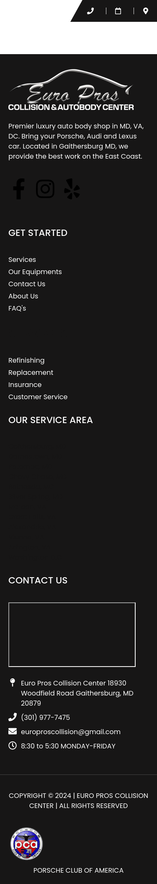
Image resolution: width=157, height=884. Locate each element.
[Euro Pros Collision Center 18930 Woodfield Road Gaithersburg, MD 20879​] (72, 634)
